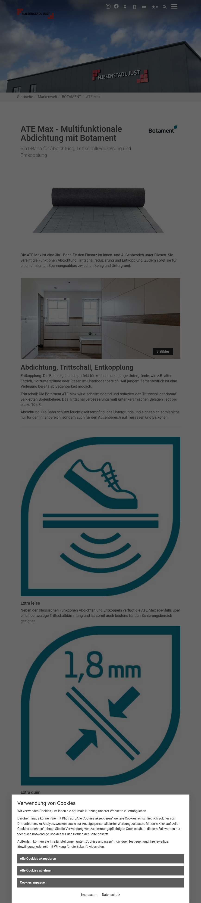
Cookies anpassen (33, 882)
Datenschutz (111, 895)
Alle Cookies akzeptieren (38, 858)
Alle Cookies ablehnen (36, 870)
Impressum (89, 895)
